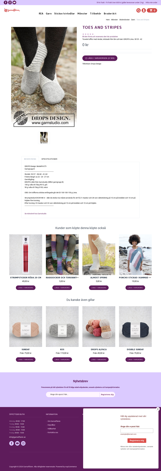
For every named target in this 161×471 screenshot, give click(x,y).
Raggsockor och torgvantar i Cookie (67, 277)
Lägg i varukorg (25, 288)
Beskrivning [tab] (30, 159)
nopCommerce (71, 467)
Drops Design (96, 64)
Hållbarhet (52, 429)
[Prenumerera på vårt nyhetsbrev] (80, 394)
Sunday (26, 349)
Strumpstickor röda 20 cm (25, 277)
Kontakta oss (53, 432)
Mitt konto (125, 421)
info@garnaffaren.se (17, 437)
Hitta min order (151, 3)
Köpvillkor (51, 425)
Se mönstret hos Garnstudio (35, 214)
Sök (85, 421)
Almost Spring (98, 277)
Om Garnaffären (54, 421)
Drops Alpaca (99, 349)
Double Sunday (135, 349)
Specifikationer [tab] (49, 159)
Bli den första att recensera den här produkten (100, 37)
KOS (62, 349)
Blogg (86, 425)
